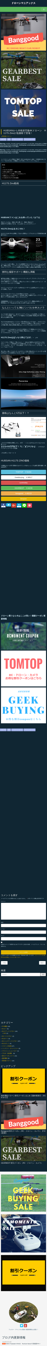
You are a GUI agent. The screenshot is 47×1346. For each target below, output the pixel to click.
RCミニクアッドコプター (10, 944)
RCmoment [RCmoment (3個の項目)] (10, 1315)
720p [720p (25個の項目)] (4, 1305)
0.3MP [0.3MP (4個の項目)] (4, 1302)
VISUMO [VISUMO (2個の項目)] (12, 1318)
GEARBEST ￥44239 (23, 391)
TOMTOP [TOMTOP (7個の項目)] (5, 1318)
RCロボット (5, 946)
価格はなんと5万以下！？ (10, 176)
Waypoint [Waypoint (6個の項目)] (20, 1318)
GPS (9, 139)
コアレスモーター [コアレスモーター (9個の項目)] (20, 1321)
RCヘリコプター (7, 939)
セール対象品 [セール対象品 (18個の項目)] (39, 1321)
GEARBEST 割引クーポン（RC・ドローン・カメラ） (22, 1066)
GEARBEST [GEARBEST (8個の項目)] (6, 1312)
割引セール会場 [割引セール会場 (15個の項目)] (15, 1330)
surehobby (23, 386)
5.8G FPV (3, 139)
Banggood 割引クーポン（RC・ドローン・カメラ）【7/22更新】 (23, 1035)
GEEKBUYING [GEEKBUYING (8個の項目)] (15, 1312)
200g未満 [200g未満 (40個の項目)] (33, 1302)
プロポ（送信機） (7, 956)
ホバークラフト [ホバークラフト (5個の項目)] (7, 1327)
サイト (2, 838)
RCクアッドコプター (8, 934)
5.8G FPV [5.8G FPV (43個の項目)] (19, 1302)
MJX (4, 936)
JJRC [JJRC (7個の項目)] (41, 1312)
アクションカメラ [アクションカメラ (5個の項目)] (36, 1318)
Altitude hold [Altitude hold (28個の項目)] (7, 1309)
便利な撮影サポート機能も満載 (12, 172)
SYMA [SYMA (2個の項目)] (40, 1315)
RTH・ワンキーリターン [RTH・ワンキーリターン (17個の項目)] (30, 1315)
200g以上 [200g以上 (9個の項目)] (26, 1302)
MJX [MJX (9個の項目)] (4, 1315)
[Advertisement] (23, 440)
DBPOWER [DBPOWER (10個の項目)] (26, 1309)
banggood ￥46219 (23, 396)
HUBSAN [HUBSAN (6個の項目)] (35, 1312)
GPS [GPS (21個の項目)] (29, 1312)
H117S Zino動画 (7, 170)
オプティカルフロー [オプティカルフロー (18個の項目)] (8, 1321)
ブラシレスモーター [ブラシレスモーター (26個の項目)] (31, 1324)
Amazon (23, 402)
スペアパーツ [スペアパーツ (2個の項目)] (30, 1321)
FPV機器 (4, 929)
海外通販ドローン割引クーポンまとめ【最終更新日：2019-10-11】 (23, 999)
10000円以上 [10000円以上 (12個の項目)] (33, 1305)
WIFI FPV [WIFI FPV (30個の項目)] (27, 1318)
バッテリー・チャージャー (10, 951)
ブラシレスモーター (29, 139)
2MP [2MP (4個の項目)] (9, 1302)
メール (3, 832)
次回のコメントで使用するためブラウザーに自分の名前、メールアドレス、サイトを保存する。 (23, 848)
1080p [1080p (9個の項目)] (9, 1305)
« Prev (4, 865)
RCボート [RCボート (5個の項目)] (18, 1315)
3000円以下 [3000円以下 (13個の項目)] (16, 1305)
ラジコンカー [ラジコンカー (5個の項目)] (16, 1327)
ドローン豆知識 (7, 949)
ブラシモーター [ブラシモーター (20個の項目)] (19, 1324)
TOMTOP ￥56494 (23, 375)
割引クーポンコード (8, 958)
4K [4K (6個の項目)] (13, 1302)
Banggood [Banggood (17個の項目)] (17, 1309)
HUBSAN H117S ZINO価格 (10, 178)
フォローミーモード (17, 139)
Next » (42, 865)
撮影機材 (4, 961)
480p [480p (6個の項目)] (39, 1302)
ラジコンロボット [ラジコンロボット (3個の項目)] (27, 1327)
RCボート (5, 941)
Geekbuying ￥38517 (23, 380)
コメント (3, 804)
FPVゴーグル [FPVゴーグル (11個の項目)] (34, 1309)
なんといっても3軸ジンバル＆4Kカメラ (14, 174)
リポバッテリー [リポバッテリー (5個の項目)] (38, 1327)
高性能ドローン (7, 136)
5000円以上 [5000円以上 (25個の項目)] (24, 1305)
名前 (2, 825)
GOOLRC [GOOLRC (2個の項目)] (23, 1312)
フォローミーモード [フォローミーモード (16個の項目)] (8, 1324)
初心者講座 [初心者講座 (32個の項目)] (6, 1330)
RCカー (4, 931)
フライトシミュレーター (9, 953)
